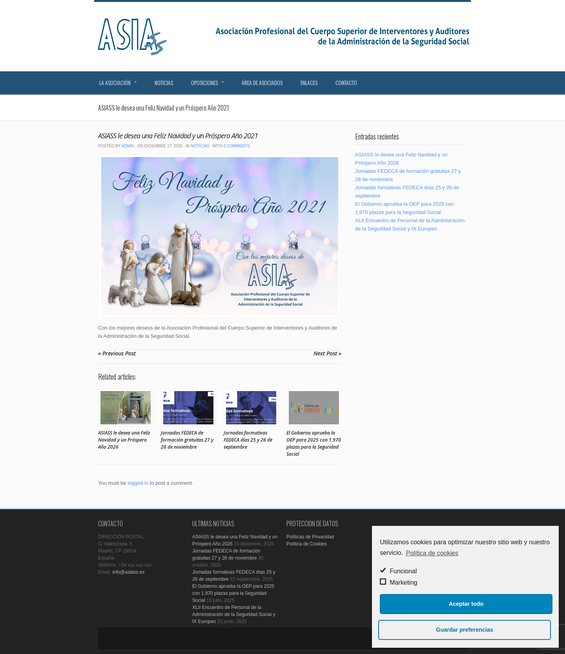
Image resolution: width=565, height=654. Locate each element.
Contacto (346, 82)
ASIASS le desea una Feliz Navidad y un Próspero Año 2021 (178, 135)
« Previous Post (117, 353)
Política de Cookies (306, 544)
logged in (138, 483)
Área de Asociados (262, 82)
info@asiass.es (129, 572)
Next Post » (327, 353)
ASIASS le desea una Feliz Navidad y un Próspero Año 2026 (124, 439)
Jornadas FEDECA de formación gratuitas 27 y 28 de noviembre (187, 439)
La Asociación (115, 82)
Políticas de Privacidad (310, 537)
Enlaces (309, 82)
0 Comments (237, 146)
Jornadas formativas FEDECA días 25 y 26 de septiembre (248, 439)
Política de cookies (432, 553)
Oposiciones (204, 82)
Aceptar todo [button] (466, 604)
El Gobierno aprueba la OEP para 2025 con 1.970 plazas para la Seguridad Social (313, 443)
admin (127, 146)
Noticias (164, 82)
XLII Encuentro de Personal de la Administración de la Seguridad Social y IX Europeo (233, 614)
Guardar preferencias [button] (464, 630)
